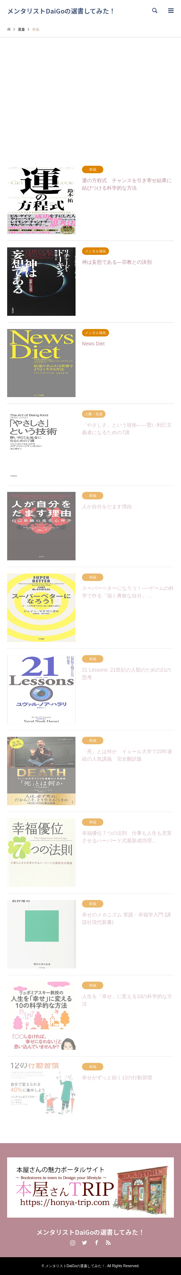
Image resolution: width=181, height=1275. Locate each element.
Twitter (84, 1242)
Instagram (72, 1242)
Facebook (96, 1242)
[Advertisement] (90, 105)
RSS (108, 1242)
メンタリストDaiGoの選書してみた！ (90, 1232)
